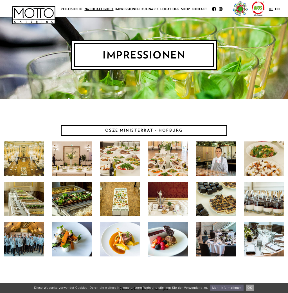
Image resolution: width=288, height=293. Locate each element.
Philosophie (72, 9)
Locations (169, 9)
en (277, 9)
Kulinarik (150, 9)
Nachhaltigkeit (99, 9)
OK (250, 287)
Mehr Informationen (227, 287)
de (271, 9)
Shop (185, 9)
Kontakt (199, 9)
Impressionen (127, 9)
